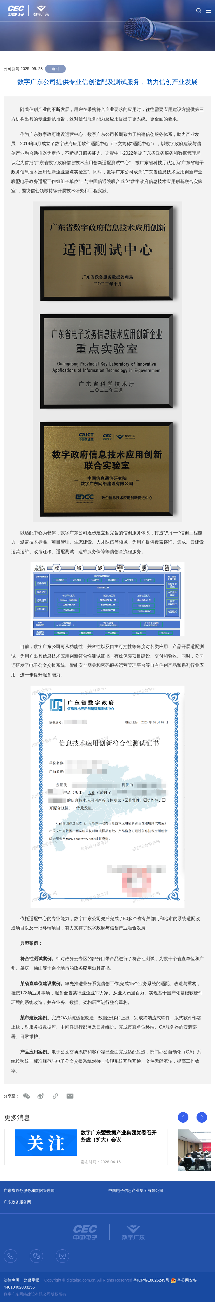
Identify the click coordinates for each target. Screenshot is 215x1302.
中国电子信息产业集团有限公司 (135, 1190)
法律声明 (11, 1280)
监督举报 (31, 1280)
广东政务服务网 (17, 1202)
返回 (55, 68)
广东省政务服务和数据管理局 (29, 1190)
